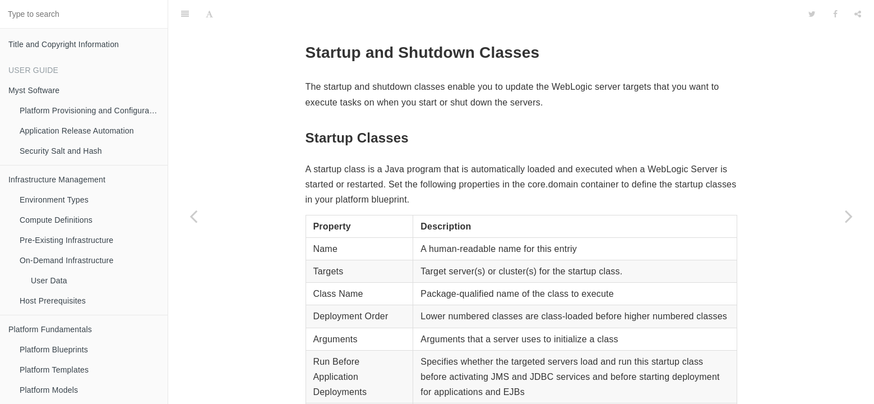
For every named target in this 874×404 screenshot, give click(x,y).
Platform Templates (54, 369)
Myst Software (33, 90)
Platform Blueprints (54, 349)
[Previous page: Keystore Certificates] (193, 216)
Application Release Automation (77, 130)
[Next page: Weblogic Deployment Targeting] (849, 216)
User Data (49, 280)
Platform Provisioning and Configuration (91, 110)
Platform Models (49, 389)
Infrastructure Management (56, 179)
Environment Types (54, 199)
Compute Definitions (56, 219)
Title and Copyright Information (63, 44)
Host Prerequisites (53, 300)
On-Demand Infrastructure (66, 260)
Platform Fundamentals (50, 329)
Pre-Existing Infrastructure (66, 240)
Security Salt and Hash (61, 150)
